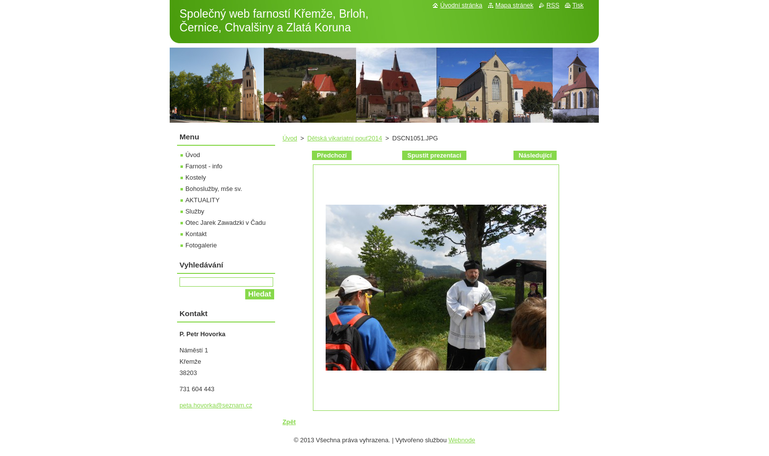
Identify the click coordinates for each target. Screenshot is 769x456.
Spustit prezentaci (434, 155)
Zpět (289, 422)
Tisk (578, 5)
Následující (535, 155)
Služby (194, 211)
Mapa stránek (514, 5)
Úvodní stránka (461, 5)
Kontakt (195, 234)
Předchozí (332, 155)
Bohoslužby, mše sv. (213, 188)
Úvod (289, 138)
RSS (552, 5)
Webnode (461, 440)
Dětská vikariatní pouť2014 (344, 138)
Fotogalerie (201, 245)
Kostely (195, 177)
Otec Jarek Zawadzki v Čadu (225, 222)
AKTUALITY (202, 200)
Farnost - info (203, 166)
